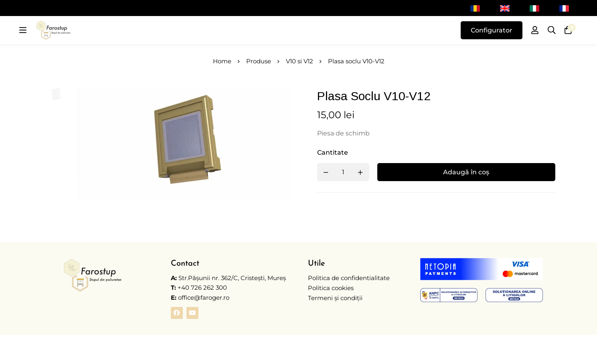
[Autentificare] (534, 38)
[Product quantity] (347, 189)
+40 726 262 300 (202, 304)
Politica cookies (331, 304)
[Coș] (568, 38)
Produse (258, 77)
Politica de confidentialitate (349, 295)
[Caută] (551, 38)
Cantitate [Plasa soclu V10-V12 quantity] (336, 169)
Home (222, 77)
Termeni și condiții (335, 314)
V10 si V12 (299, 77)
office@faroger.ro (200, 314)
